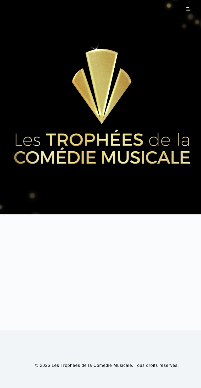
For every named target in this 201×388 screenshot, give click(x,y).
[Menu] (188, 9)
